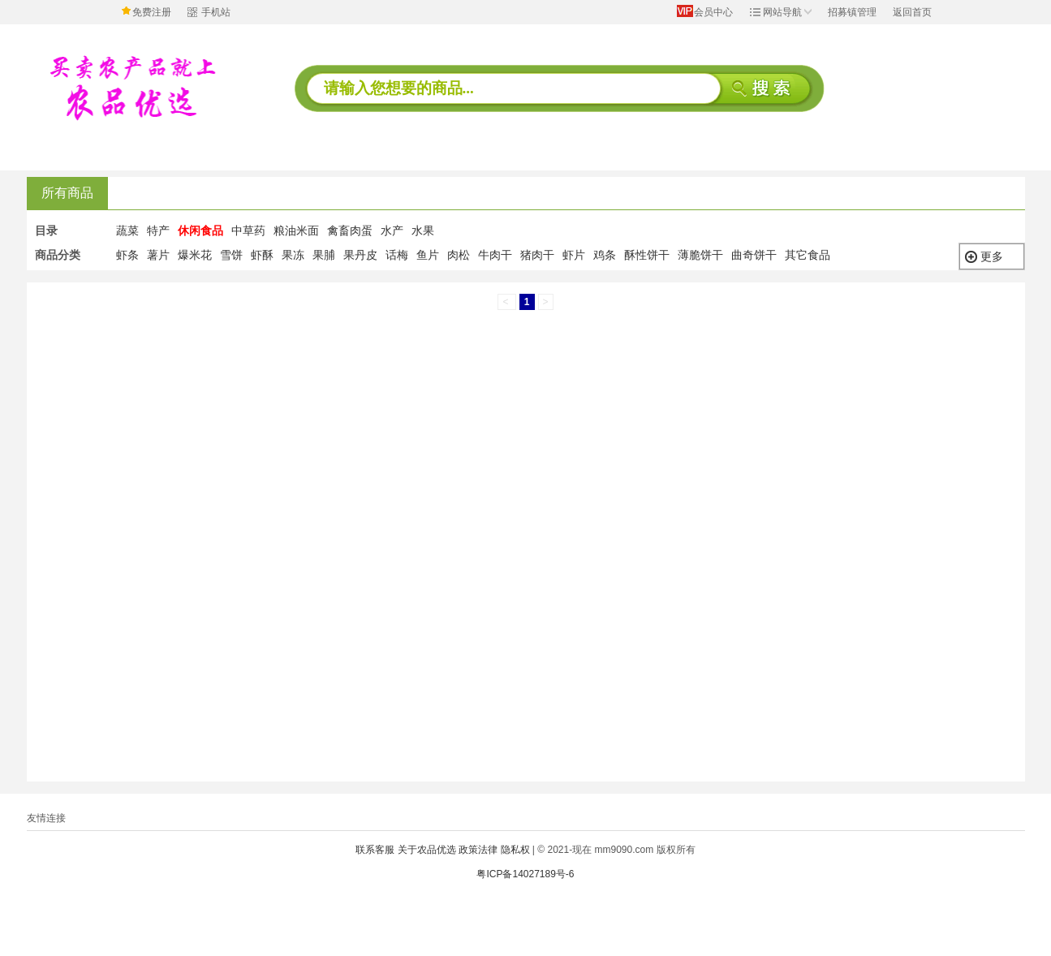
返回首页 (912, 12)
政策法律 (478, 849)
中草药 (248, 230)
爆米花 (195, 254)
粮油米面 (296, 230)
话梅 (397, 254)
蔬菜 (127, 230)
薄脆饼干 (700, 254)
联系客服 (374, 849)
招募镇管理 (852, 12)
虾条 (127, 254)
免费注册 (151, 12)
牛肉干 (495, 254)
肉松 (458, 254)
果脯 (323, 254)
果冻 (293, 254)
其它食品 (807, 254)
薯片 (158, 254)
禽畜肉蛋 (350, 230)
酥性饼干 (647, 254)
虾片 (573, 254)
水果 (422, 230)
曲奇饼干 (754, 254)
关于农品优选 (427, 849)
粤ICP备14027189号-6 (525, 874)
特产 (158, 230)
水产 (392, 230)
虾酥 (262, 254)
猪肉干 (537, 254)
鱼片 (427, 254)
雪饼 (231, 254)
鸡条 (604, 254)
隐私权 (515, 849)
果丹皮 (360, 254)
